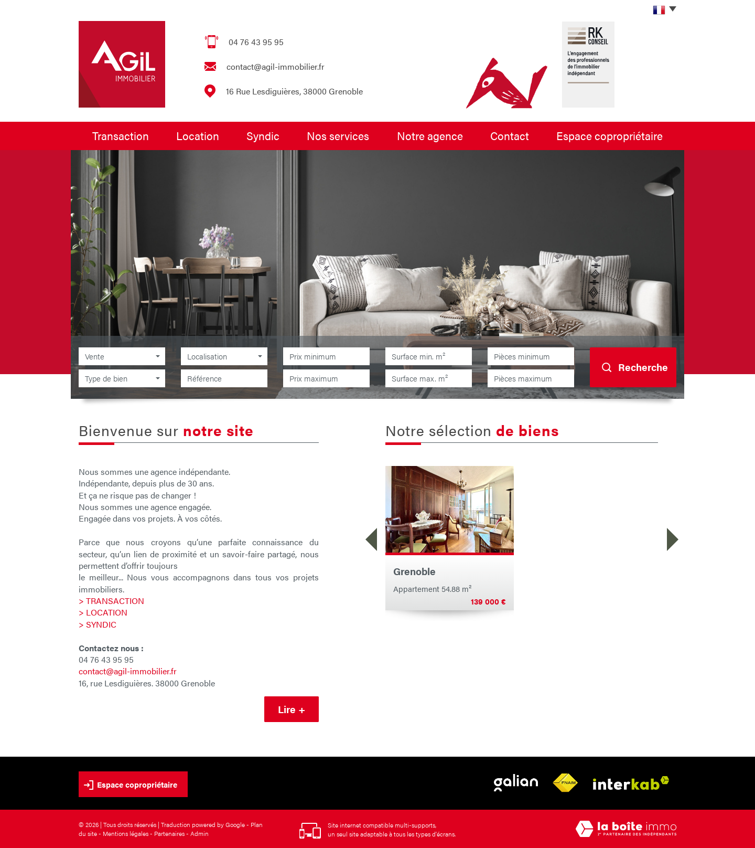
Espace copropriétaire (609, 135)
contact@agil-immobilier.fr (275, 66)
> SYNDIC (97, 624)
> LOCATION (103, 612)
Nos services (338, 135)
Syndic (262, 135)
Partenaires (169, 833)
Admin (199, 833)
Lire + (291, 709)
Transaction (120, 135)
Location (197, 135)
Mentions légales (125, 833)
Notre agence (430, 135)
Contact (509, 135)
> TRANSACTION (111, 601)
